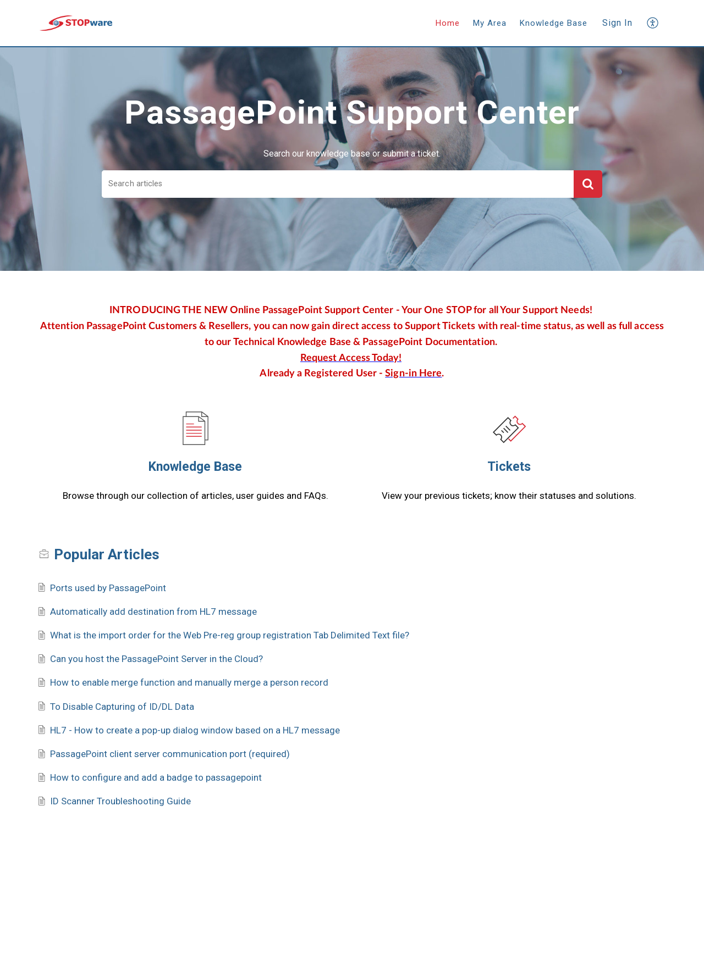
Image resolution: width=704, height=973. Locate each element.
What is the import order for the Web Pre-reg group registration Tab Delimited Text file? (229, 635)
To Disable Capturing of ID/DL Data (122, 706)
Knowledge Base (195, 466)
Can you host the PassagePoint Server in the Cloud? (156, 658)
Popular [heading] (107, 554)
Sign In (617, 23)
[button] (653, 23)
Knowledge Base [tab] (553, 23)
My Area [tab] (490, 23)
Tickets (509, 466)
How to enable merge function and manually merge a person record (189, 682)
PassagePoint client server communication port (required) (170, 753)
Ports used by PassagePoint (108, 587)
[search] (338, 184)
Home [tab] (448, 23)
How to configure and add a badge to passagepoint (156, 777)
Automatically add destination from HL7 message (153, 611)
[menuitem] (617, 23)
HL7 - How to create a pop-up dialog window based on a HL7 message (195, 730)
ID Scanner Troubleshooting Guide (120, 801)
